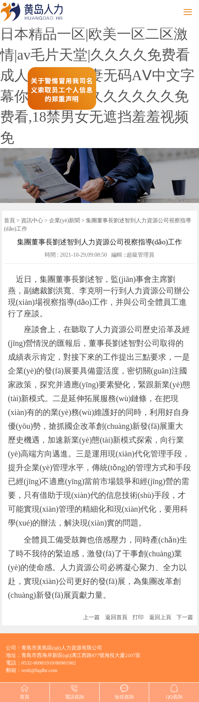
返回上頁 (160, 617)
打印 (138, 617)
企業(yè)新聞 (64, 220)
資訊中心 (32, 220)
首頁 (9, 220)
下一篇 (184, 617)
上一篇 (91, 617)
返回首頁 (116, 617)
